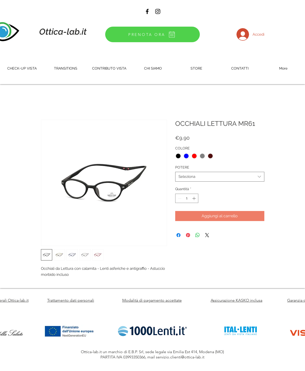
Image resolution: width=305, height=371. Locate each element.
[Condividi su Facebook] (178, 235)
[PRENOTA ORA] (152, 34)
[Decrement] (179, 198)
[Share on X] (207, 235)
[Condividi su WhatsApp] (198, 235)
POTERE (182, 167)
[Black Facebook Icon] (147, 11)
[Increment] (194, 198)
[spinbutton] (186, 198)
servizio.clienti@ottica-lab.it (180, 357)
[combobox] (219, 177)
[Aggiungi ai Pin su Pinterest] (188, 235)
